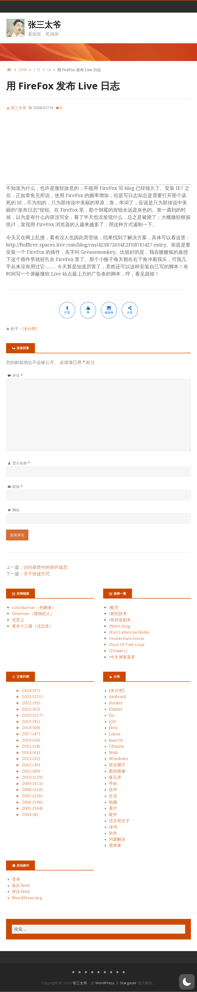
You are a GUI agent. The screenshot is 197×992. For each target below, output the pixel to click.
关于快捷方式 (37, 573)
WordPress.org (27, 897)
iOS (112, 721)
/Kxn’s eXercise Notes (129, 632)
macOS (116, 740)
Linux (115, 733)
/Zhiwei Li (118, 651)
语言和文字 (119, 820)
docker (116, 702)
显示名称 (21, 463)
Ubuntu (116, 746)
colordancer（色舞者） (34, 607)
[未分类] (29, 328)
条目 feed (21, 885)
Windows (118, 758)
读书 (113, 826)
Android (117, 696)
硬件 (113, 814)
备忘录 (115, 777)
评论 (17, 375)
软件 (113, 833)
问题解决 (117, 839)
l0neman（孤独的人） (33, 613)
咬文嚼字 (117, 764)
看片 (113, 808)
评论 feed (21, 891)
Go (111, 715)
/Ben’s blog (119, 626)
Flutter (116, 709)
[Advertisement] (98, 150)
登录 (16, 879)
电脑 (113, 802)
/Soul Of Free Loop (126, 644)
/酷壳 (114, 607)
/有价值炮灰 (120, 620)
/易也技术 (118, 613)
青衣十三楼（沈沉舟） (32, 626)
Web (113, 752)
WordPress (105, 982)
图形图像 (117, 771)
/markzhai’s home (126, 638)
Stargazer (128, 982)
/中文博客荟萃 (122, 657)
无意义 (18, 620)
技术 (113, 789)
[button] (187, 982)
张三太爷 (44, 24)
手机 (113, 783)
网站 (16, 510)
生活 (113, 795)
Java (113, 727)
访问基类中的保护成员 (45, 567)
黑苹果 (115, 845)
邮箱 (17, 486)
